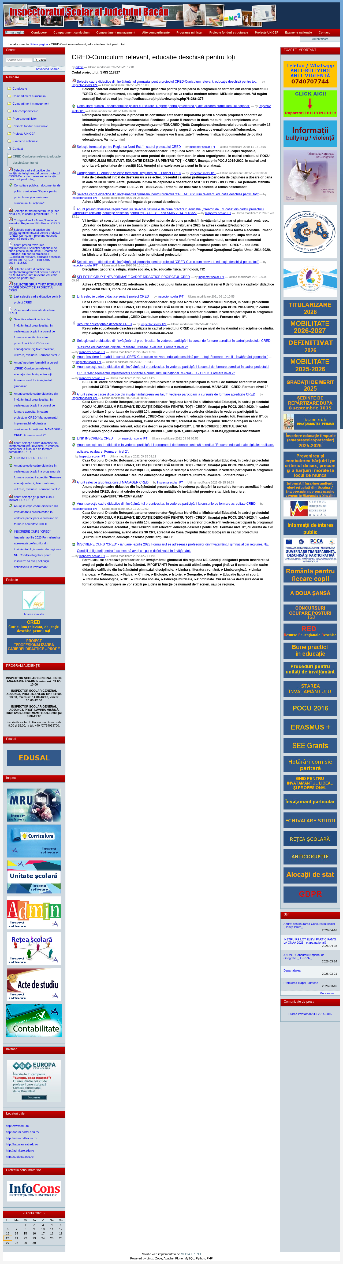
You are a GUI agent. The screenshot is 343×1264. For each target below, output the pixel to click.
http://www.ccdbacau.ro (21, 1138)
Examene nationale (298, 32)
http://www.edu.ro (17, 1125)
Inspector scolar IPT (85, 85)
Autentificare (320, 39)
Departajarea (292, 970)
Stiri (286, 914)
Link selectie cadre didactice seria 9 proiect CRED (113, 296)
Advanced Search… (49, 69)
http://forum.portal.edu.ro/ (22, 1132)
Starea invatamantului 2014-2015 (310, 1014)
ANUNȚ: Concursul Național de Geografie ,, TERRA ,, (304, 956)
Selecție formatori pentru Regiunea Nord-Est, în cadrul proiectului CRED (129, 147)
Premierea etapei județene (301, 982)
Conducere (39, 32)
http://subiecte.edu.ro (19, 1156)
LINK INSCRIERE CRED (95, 438)
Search (11, 50)
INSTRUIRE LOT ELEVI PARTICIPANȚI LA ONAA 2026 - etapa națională (310, 941)
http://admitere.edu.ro (20, 1150)
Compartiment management (115, 32)
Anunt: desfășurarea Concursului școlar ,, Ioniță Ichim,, (309, 925)
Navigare (12, 77)
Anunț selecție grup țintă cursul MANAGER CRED (113, 482)
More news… (328, 993)
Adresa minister (34, 614)
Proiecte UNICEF (266, 32)
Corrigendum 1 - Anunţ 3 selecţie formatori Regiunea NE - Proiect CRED (129, 173)
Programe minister (190, 32)
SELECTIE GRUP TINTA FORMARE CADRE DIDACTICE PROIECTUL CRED (133, 277)
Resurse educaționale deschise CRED (104, 324)
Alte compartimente (156, 32)
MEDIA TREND (191, 1254)
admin (80, 67)
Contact (324, 32)
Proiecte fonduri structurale (228, 32)
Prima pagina (15, 32)
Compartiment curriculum (72, 32)
